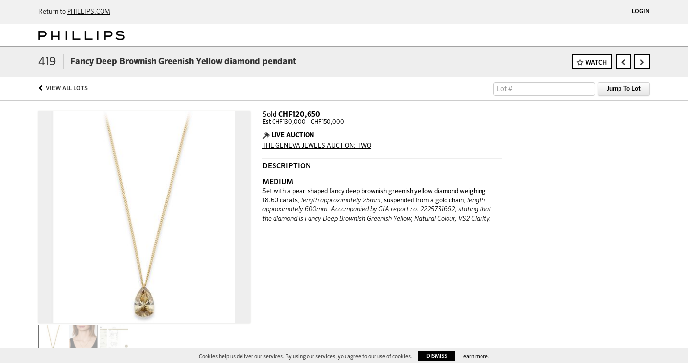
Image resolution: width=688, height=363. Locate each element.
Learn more (474, 356)
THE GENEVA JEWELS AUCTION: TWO (316, 146)
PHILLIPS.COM (88, 12)
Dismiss (436, 356)
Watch (596, 63)
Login (641, 12)
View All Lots (67, 89)
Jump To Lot (624, 89)
